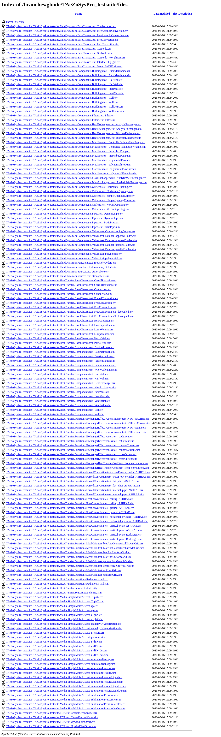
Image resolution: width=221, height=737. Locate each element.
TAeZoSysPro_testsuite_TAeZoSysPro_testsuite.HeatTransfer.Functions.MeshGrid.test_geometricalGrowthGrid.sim (70, 565)
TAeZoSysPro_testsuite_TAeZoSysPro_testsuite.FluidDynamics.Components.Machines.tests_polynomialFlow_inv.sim (71, 173)
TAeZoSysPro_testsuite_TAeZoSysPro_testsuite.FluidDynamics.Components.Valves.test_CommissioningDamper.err (70, 231)
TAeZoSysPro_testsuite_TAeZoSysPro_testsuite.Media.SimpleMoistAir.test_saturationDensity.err (60, 659)
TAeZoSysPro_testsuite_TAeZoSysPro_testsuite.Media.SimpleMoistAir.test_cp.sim (52, 610)
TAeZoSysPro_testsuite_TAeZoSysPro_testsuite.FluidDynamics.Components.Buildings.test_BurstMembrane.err (68, 70)
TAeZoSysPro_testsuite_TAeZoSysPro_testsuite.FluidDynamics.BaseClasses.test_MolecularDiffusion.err (64, 66)
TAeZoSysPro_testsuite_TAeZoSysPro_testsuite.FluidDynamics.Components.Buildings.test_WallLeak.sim (65, 111)
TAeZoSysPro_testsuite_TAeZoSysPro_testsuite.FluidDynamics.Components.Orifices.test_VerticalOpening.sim (67, 209)
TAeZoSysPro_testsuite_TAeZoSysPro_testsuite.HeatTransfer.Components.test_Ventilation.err (58, 400)
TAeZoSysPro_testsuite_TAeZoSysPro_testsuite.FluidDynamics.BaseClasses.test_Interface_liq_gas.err (63, 62)
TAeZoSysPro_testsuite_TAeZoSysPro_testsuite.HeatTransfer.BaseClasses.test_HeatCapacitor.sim (60, 325)
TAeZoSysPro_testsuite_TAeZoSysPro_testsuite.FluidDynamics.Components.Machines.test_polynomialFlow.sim (68, 164)
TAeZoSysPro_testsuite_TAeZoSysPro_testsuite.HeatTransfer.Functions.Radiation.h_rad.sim (57, 583)
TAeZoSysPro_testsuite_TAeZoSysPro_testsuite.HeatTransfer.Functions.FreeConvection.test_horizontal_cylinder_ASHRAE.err (76, 516)
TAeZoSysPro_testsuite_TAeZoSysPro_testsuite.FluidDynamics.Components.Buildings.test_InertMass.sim (65, 93)
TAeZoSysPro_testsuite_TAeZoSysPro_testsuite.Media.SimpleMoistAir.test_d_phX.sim (54, 619)
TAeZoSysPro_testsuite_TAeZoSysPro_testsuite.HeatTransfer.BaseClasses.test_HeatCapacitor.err (60, 320)
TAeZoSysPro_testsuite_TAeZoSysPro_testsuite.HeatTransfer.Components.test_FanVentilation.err (60, 356)
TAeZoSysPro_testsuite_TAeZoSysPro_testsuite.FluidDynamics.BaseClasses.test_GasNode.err (58, 48)
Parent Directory (15, 21)
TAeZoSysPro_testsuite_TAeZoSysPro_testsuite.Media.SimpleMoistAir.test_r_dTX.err (54, 641)
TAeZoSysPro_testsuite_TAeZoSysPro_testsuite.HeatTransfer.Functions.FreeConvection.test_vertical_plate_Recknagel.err (73, 534)
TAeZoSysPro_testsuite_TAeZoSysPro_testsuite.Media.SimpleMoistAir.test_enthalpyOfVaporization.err (63, 623)
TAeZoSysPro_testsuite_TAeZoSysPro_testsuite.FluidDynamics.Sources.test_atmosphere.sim (57, 276)
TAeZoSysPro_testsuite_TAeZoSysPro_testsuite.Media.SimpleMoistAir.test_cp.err (52, 605)
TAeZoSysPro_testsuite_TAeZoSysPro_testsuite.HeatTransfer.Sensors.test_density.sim (54, 592)
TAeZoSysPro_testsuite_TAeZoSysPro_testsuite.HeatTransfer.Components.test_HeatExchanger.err (60, 383)
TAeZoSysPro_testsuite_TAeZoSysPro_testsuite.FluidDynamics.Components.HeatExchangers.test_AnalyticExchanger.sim (74, 128)
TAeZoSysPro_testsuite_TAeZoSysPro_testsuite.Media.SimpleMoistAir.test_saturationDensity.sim (60, 663)
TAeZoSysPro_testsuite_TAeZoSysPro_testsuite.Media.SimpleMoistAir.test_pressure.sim (55, 637)
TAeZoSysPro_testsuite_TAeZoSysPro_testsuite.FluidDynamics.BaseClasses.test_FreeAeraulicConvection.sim (67, 35)
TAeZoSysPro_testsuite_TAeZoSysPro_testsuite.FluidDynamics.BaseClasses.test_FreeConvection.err (62, 39)
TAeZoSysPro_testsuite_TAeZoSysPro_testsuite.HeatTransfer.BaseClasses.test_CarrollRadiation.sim (61, 284)
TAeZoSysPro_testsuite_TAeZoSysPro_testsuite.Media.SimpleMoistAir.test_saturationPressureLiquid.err (64, 677)
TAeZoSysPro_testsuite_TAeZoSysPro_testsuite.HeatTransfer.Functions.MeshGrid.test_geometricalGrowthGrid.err (69, 561)
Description (185, 13)
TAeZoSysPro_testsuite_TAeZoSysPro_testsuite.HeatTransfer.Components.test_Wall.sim (55, 414)
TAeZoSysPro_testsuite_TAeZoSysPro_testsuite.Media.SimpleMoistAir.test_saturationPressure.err (60, 668)
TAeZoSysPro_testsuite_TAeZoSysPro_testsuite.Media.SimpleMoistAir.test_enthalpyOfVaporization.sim (64, 628)
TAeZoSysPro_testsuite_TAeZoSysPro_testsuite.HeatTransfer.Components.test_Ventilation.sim (58, 405)
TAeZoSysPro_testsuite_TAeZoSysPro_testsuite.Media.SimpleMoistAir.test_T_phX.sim (55, 601)
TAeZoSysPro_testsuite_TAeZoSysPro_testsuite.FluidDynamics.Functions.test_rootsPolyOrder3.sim (61, 267)
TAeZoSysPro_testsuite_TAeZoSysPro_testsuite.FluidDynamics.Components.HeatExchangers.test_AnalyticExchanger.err (73, 124)
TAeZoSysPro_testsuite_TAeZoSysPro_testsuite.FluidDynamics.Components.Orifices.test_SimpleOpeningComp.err (70, 195)
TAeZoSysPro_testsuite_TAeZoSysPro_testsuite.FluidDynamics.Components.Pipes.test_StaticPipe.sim (63, 226)
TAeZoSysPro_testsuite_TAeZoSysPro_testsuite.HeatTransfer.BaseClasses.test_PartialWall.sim (58, 342)
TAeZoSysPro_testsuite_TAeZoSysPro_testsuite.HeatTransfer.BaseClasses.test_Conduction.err (58, 289)
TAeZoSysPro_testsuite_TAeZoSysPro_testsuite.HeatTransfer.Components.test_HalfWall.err (57, 374)
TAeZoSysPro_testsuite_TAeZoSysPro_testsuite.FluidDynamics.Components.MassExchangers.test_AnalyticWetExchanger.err (76, 177)
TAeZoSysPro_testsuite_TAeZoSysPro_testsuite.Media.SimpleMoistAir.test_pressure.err (55, 632)
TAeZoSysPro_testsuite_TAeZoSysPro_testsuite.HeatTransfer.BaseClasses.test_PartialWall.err (58, 338)
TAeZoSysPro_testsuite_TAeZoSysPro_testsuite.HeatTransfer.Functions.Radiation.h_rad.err (57, 579)
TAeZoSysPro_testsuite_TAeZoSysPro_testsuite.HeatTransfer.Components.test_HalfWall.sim (57, 378)
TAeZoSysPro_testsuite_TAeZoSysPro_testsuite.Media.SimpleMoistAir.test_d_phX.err (54, 614)
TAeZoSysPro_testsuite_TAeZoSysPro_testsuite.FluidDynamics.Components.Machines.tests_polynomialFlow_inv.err (71, 169)
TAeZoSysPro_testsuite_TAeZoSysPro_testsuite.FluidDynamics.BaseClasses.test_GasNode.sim (59, 53)
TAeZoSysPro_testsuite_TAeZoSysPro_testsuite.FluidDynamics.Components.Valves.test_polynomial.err (64, 253)
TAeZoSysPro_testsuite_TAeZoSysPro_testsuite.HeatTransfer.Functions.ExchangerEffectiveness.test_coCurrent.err (69, 436)
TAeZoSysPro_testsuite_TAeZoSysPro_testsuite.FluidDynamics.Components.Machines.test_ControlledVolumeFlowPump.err (75, 142)
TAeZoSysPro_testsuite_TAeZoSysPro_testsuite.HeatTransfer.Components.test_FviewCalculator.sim (61, 369)
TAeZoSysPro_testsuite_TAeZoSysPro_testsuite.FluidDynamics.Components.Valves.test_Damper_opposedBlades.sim (71, 240)
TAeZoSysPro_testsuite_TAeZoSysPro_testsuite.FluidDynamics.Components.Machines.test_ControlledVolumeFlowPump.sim (76, 146)
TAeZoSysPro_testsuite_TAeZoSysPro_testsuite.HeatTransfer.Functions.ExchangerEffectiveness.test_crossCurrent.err (71, 454)
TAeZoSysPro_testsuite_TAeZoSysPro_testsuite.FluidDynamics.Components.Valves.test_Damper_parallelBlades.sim (71, 249)
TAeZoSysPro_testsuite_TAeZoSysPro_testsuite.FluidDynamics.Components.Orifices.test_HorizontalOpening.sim (69, 191)
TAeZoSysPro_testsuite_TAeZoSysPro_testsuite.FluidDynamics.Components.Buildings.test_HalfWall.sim (64, 84)
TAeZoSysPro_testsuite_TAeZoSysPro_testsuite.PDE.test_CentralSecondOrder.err (51, 712)
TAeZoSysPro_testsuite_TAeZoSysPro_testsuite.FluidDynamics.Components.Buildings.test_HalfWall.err (64, 79)
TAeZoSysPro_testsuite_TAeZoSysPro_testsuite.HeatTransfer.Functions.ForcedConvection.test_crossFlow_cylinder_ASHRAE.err (78, 472)
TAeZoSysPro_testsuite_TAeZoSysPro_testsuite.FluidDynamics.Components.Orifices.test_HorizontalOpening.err (69, 186)
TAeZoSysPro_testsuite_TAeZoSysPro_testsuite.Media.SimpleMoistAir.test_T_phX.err (54, 597)
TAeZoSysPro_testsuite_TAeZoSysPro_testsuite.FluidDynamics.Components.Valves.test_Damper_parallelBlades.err (70, 244)
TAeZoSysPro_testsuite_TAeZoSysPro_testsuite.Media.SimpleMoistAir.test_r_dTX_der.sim (57, 654)
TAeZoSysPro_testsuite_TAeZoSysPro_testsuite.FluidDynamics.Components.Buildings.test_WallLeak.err (64, 106)
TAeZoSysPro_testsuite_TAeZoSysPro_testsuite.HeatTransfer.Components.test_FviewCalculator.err (61, 365)
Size (175, 13)
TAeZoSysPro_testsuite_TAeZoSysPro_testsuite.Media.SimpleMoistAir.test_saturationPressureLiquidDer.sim (66, 690)
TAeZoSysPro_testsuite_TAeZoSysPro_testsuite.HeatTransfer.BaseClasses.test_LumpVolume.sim (60, 333)
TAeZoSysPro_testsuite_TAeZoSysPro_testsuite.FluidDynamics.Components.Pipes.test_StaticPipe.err (62, 222)
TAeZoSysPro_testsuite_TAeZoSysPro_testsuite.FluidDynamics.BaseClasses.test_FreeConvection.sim (62, 44)
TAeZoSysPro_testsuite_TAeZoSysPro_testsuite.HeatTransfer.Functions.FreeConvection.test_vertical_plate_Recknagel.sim (74, 539)
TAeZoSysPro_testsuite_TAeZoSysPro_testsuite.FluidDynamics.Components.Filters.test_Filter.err (60, 115)
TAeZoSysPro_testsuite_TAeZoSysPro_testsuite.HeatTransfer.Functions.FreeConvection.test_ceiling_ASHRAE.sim (70, 503)
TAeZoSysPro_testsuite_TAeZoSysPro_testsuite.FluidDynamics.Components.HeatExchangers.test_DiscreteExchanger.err (73, 133)
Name (78, 13)
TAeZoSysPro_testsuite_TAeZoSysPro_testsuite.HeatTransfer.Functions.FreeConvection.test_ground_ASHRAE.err (70, 507)
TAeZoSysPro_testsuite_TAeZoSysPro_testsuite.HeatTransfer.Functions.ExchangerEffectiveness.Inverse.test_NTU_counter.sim (76, 432)
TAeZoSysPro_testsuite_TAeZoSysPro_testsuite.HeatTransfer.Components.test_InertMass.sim (58, 396)
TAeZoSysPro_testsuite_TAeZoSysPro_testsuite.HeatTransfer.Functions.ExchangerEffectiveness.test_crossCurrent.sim (71, 458)
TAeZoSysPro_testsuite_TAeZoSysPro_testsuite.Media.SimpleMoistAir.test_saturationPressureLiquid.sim (64, 681)
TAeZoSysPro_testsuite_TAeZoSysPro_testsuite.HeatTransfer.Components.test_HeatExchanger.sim (61, 387)
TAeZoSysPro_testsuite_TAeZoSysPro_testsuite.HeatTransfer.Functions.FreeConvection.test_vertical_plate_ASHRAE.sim (74, 530)
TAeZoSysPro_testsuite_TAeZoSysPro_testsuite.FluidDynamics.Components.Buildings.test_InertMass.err (64, 88)
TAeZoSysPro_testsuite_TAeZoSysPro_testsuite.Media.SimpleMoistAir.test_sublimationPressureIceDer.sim (65, 708)
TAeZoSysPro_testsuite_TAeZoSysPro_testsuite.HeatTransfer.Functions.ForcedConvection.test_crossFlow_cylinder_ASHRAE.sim (78, 476)
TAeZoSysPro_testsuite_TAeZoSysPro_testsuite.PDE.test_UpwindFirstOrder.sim (51, 726)
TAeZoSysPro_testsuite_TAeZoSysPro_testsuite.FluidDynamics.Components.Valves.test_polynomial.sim (64, 258)
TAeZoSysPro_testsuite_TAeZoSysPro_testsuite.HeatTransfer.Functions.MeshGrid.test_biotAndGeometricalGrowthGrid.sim (75, 547)
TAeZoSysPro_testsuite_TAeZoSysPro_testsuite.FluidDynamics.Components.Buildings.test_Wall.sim (62, 102)
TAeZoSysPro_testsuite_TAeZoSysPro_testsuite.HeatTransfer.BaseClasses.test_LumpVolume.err (59, 329)
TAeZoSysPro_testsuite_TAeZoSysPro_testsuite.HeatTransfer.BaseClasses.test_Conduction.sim (59, 293)
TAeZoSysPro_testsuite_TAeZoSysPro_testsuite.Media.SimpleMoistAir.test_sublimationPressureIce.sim (63, 699)
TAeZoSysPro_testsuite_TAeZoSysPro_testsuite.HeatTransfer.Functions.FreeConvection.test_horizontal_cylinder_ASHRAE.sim (77, 521)
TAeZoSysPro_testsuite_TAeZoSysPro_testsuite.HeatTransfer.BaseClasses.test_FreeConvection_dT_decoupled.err (69, 311)
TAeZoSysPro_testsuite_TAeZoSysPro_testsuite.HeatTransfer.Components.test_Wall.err (54, 409)
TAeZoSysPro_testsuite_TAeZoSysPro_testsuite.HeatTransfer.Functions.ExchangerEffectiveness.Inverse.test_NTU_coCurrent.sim (78, 423)
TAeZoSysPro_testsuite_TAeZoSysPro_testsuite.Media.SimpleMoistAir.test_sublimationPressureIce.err (63, 695)
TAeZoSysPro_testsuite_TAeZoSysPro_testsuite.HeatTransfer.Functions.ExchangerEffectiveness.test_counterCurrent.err (72, 445)
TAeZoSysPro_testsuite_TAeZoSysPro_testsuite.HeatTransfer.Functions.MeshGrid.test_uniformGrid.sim (64, 574)
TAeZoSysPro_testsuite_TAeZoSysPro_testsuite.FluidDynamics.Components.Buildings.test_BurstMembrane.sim (68, 75)
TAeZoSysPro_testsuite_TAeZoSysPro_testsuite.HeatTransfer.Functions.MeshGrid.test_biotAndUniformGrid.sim (69, 556)
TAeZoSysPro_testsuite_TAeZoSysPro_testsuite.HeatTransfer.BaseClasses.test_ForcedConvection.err (62, 298)
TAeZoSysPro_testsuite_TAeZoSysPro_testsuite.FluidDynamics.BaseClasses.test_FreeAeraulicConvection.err (67, 30)
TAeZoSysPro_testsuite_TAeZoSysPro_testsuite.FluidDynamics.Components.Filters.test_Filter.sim (60, 119)
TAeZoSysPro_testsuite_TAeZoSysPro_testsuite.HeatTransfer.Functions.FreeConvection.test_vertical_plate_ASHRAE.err (73, 525)
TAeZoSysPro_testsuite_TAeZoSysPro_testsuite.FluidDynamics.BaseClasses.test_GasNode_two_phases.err (65, 57)
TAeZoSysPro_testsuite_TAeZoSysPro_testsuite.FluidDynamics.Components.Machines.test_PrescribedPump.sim (68, 155)
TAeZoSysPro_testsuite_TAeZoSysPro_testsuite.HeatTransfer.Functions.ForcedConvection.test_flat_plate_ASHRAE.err (72, 481)
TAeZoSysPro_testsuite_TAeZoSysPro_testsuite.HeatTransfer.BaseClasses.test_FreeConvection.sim (61, 307)
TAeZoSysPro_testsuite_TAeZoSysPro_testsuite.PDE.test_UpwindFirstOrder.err (50, 721)
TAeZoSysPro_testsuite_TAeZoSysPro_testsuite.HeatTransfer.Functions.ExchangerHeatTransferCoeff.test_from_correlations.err (77, 463)
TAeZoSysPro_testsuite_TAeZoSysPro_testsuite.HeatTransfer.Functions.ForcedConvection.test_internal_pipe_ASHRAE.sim (75, 494)
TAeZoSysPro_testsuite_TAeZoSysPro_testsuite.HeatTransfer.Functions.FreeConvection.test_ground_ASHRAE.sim (70, 512)
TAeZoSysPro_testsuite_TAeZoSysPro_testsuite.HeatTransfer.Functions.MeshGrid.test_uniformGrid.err (63, 570)
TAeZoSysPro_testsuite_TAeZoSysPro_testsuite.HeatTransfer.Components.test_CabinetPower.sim (60, 351)
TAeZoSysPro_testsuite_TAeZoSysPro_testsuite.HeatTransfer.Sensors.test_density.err (53, 588)
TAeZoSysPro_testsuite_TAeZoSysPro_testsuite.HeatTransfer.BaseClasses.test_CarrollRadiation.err (61, 280)
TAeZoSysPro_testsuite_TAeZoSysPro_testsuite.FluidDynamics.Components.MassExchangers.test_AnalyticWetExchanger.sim (76, 182)
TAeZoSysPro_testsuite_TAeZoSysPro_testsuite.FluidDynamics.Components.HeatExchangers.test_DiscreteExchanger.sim (73, 137)
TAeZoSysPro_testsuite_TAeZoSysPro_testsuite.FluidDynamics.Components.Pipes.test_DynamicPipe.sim (64, 218)
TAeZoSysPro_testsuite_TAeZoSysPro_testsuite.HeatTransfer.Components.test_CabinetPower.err (60, 347)
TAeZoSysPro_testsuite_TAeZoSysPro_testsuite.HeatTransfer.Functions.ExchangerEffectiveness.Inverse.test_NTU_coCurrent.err (77, 418)
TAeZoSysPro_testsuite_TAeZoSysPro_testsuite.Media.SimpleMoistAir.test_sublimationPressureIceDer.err (65, 704)
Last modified (162, 13)
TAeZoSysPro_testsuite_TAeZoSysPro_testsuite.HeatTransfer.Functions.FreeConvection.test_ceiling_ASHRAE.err (69, 498)
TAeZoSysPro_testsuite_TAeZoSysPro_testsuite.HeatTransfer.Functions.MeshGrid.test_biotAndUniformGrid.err (68, 552)
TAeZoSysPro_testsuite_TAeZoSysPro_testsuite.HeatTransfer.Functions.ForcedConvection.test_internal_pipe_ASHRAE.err (74, 490)
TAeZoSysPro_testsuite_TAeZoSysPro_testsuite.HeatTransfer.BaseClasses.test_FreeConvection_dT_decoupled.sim (70, 316)
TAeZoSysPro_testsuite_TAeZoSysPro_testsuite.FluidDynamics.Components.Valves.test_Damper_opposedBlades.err (71, 235)
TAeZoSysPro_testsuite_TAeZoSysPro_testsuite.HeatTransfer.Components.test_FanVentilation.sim (60, 360)
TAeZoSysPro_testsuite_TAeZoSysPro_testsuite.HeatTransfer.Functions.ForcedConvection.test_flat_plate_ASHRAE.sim (73, 485)
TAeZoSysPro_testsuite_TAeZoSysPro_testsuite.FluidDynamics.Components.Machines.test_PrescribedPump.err (68, 151)
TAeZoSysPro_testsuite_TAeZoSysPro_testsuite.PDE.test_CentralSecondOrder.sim (52, 717)
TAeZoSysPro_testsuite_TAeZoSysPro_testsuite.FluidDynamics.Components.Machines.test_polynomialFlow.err (68, 160)
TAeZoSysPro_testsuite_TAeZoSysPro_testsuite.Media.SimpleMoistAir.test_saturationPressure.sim (61, 672)
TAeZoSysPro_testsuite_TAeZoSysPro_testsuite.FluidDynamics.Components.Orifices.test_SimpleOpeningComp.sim (70, 200)
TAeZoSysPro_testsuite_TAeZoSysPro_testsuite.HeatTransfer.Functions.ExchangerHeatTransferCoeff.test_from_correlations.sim (77, 467)
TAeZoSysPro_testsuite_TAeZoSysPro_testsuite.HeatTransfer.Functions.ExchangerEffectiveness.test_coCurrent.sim (70, 440)
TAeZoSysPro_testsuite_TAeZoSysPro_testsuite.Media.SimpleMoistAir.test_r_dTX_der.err (56, 650)
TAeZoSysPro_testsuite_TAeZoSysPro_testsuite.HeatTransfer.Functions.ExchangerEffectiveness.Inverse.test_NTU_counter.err (76, 427)
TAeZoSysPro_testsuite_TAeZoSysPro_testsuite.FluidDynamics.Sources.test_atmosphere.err (57, 271)
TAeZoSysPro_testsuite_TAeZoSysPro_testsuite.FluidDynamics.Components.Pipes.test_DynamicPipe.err (64, 213)
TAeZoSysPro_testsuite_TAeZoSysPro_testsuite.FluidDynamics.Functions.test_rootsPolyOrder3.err (61, 262)
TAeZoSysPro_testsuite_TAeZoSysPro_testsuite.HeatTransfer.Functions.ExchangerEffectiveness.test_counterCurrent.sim (73, 449)
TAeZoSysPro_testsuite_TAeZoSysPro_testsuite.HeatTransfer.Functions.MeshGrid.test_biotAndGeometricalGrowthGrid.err (74, 543)
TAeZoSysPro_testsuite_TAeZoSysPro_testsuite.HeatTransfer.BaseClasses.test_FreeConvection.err (61, 302)
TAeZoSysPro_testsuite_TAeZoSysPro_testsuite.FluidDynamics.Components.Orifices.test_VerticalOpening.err (67, 204)
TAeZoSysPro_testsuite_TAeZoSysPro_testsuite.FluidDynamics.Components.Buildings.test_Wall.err (61, 97)
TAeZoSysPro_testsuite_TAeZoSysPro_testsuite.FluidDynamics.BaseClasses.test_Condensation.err (61, 26)
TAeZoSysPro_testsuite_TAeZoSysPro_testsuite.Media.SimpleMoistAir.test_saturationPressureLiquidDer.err (66, 686)
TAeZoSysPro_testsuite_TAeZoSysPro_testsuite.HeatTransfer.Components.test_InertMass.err (57, 391)
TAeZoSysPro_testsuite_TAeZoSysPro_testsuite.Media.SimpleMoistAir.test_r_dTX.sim (54, 646)
